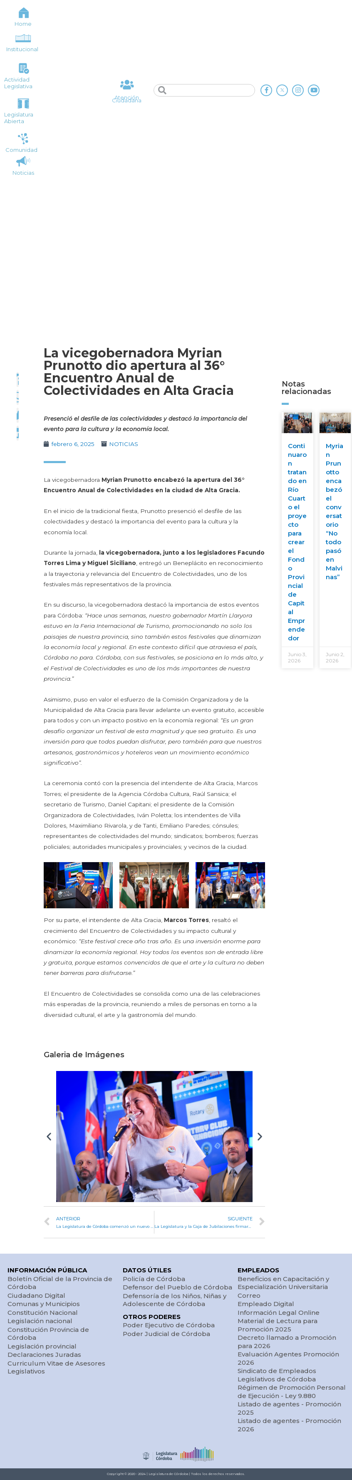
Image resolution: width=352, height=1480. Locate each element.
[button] (49, 1136)
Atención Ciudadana (126, 99)
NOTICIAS (123, 444)
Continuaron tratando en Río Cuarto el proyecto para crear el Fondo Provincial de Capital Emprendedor (297, 542)
